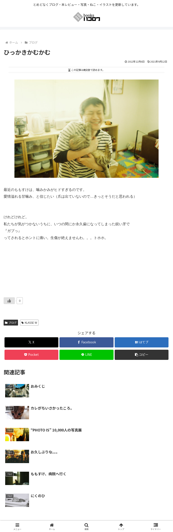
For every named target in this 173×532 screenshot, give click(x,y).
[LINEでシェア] (86, 355)
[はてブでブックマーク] (141, 342)
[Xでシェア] (31, 342)
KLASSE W (29, 322)
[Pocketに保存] (31, 355)
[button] (141, 355)
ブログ (11, 322)
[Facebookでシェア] (86, 342)
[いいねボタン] (9, 300)
